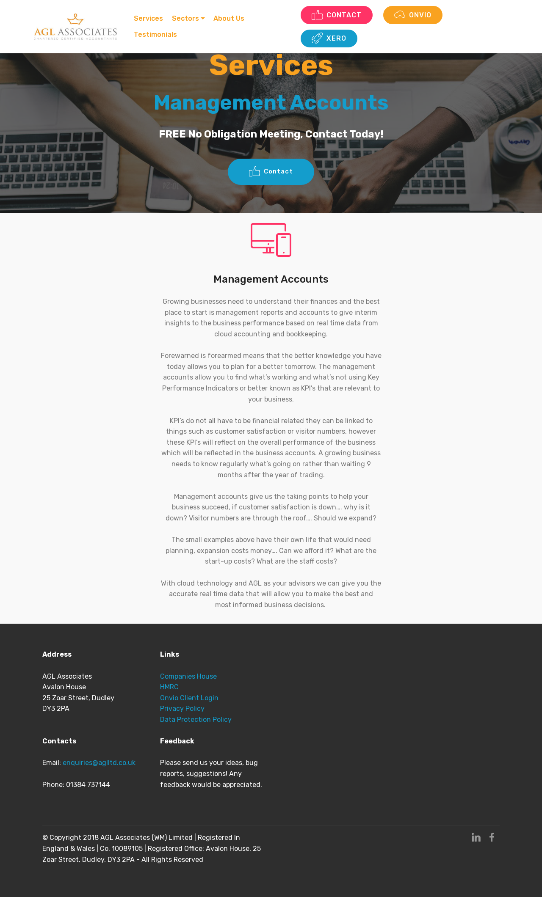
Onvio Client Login (189, 698)
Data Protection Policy (196, 719)
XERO (329, 38)
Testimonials (156, 34)
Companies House (189, 676)
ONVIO (413, 15)
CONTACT (337, 15)
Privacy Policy (182, 708)
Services (149, 18)
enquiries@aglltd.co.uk (100, 763)
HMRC (169, 687)
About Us (230, 18)
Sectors (186, 18)
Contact (271, 171)
